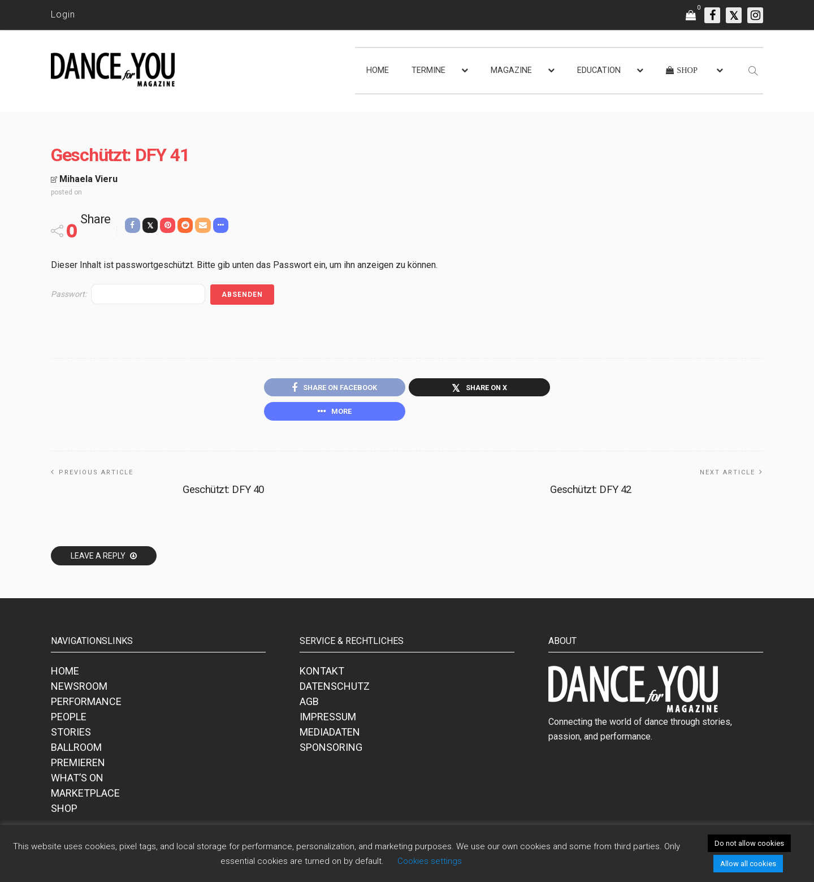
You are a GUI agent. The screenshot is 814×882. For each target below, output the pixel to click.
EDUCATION (599, 70)
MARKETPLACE (85, 796)
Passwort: (128, 294)
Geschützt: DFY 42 (591, 492)
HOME (377, 70)
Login (63, 14)
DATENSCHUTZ (335, 689)
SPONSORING (331, 750)
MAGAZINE (511, 70)
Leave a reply (99, 559)
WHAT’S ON (77, 781)
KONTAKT (322, 674)
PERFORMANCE (86, 705)
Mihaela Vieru (88, 179)
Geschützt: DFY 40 (223, 492)
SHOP (64, 812)
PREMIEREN (78, 766)
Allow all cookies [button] (748, 863)
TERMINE (428, 70)
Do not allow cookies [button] (749, 843)
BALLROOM (76, 750)
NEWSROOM (79, 689)
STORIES (71, 735)
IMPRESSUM (328, 720)
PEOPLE (68, 720)
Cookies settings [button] (429, 861)
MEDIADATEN (330, 735)
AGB (309, 705)
